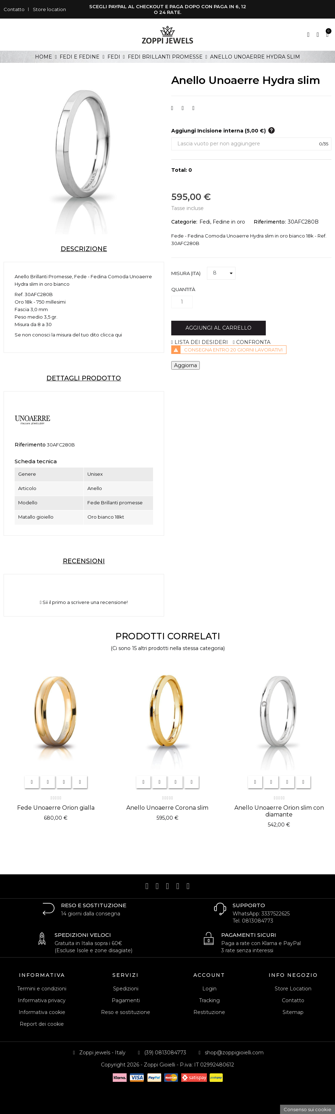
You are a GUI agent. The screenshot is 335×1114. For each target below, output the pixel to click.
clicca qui (111, 335)
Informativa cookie (42, 1012)
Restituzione (209, 1012)
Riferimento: (270, 222)
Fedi (204, 222)
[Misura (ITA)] (221, 273)
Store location (49, 9)
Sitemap (293, 1012)
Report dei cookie (42, 1024)
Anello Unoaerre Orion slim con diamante (279, 811)
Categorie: (184, 222)
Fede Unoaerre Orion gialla (56, 807)
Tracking (209, 1000)
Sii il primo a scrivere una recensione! (84, 602)
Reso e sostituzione (125, 1012)
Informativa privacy (42, 1000)
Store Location (293, 988)
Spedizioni (125, 988)
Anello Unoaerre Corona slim (167, 807)
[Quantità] (182, 302)
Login (209, 988)
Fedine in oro (229, 222)
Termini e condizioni (41, 988)
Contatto (14, 9)
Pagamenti (126, 1000)
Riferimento (30, 444)
